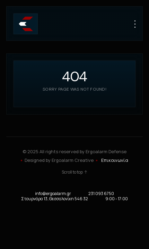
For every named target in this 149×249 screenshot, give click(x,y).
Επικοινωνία (114, 160)
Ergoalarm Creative (73, 160)
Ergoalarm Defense (106, 151)
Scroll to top (75, 172)
